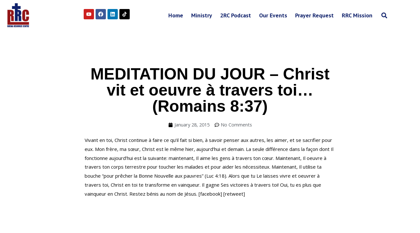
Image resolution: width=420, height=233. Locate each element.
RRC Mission (357, 15)
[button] (384, 15)
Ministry (201, 15)
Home (175, 15)
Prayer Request (314, 15)
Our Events (273, 15)
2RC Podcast (235, 15)
